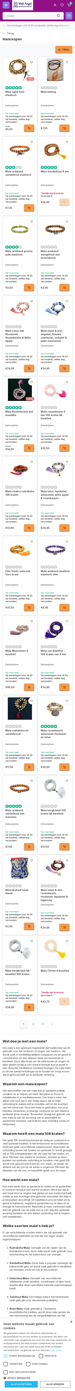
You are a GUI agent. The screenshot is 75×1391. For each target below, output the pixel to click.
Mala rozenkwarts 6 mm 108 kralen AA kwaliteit (53, 415)
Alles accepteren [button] (21, 1384)
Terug (8, 33)
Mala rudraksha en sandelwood (17, 721)
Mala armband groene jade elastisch (19, 253)
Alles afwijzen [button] (55, 1384)
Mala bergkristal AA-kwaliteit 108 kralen (17, 926)
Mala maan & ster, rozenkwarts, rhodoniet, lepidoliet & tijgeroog (54, 860)
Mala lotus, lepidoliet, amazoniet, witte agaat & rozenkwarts (55, 494)
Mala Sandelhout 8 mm (55, 171)
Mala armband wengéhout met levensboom (50, 254)
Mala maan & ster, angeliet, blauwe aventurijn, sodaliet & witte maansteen (54, 335)
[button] (37, 1378)
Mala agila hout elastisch (14, 93)
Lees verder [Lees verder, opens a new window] (57, 1350)
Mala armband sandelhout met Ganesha (14, 790)
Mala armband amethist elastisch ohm (55, 573)
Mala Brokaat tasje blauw (16, 857)
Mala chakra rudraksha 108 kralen (19, 493)
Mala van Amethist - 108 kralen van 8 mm (53, 652)
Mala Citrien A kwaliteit (55, 924)
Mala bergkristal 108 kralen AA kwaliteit (53, 789)
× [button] (71, 1322)
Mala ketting (48, 91)
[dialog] (37, 1354)
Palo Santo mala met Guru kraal (17, 573)
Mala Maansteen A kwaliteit (16, 652)
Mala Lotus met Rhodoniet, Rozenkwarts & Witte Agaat (18, 335)
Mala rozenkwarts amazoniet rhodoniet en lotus (53, 722)
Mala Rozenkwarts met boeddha (19, 413)
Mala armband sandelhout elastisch (18, 173)
